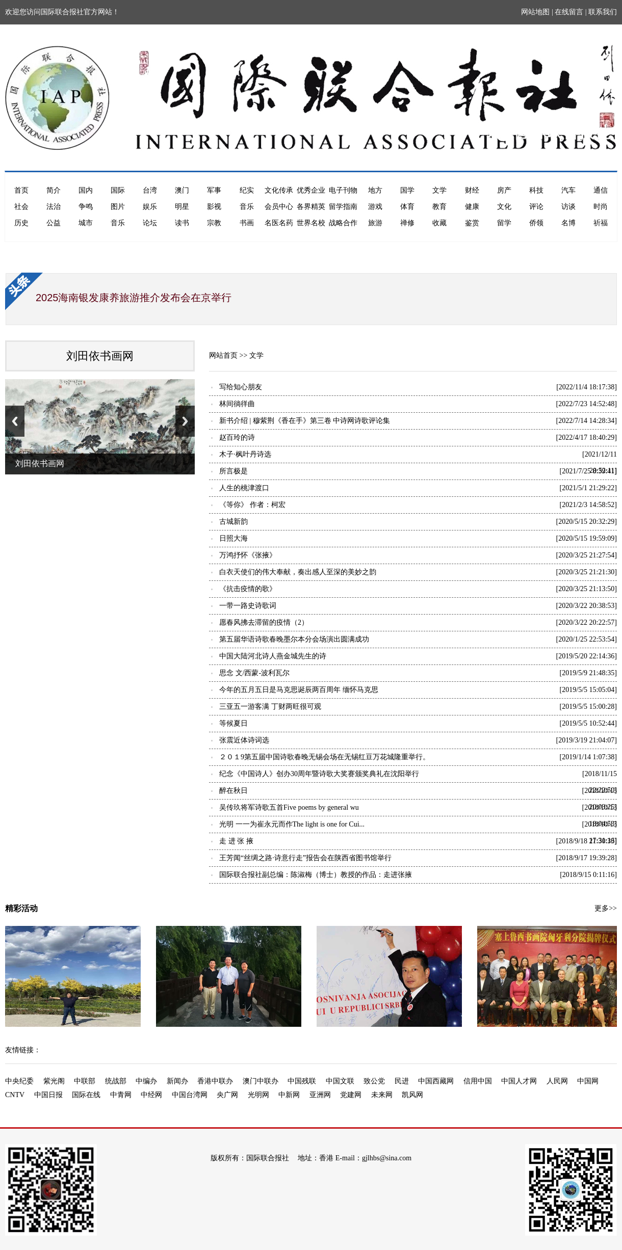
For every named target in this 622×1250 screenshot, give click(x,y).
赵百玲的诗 (237, 437)
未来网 (382, 1095)
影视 (214, 206)
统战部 (115, 1081)
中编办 (146, 1081)
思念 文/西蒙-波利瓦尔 (254, 673)
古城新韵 (233, 521)
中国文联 (340, 1081)
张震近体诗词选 (244, 740)
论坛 (150, 223)
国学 (407, 190)
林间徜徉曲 (237, 404)
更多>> (605, 908)
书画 (247, 223)
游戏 (375, 206)
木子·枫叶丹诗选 (245, 454)
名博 (568, 223)
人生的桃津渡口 (244, 488)
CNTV (14, 1095)
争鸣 (86, 206)
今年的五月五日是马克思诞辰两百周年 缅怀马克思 (298, 690)
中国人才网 (519, 1081)
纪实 (247, 190)
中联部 (84, 1081)
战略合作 (343, 223)
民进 (402, 1081)
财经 (472, 190)
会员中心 (279, 206)
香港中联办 (215, 1081)
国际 (118, 190)
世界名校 (311, 223)
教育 (439, 206)
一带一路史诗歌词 (247, 605)
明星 (182, 206)
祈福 (600, 223)
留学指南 (343, 206)
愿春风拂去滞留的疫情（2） (263, 622)
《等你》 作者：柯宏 (252, 505)
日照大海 (233, 538)
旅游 (375, 223)
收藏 (439, 223)
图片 (118, 206)
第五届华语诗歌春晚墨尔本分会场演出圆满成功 (294, 639)
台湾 (150, 190)
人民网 (557, 1081)
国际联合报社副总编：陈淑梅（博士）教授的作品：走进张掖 (315, 875)
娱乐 (150, 206)
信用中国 (477, 1081)
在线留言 (569, 12)
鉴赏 (472, 223)
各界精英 (311, 206)
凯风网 (412, 1095)
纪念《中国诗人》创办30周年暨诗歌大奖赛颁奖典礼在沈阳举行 (319, 774)
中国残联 (302, 1081)
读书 (182, 223)
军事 (214, 190)
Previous (14, 421)
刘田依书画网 (100, 356)
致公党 (374, 1081)
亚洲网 (320, 1095)
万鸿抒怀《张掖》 (247, 555)
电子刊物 (343, 190)
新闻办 (177, 1081)
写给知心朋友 (240, 387)
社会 (21, 206)
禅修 (407, 223)
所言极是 (233, 471)
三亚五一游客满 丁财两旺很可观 (270, 706)
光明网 (258, 1095)
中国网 (588, 1081)
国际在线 (86, 1095)
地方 (375, 190)
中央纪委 (19, 1081)
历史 (21, 223)
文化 (504, 206)
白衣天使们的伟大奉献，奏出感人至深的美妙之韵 (297, 572)
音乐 (247, 206)
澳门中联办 (260, 1081)
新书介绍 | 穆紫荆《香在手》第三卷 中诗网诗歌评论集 (304, 420)
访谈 (568, 206)
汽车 (568, 190)
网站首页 (223, 355)
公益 (53, 223)
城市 (86, 223)
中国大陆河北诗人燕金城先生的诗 (272, 656)
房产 (504, 190)
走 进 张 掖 (236, 841)
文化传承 (279, 190)
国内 (86, 190)
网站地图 (535, 12)
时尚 (600, 206)
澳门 (182, 190)
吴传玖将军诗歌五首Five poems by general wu (289, 807)
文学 (439, 190)
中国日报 (48, 1095)
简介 (53, 190)
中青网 (121, 1095)
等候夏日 (233, 723)
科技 (536, 190)
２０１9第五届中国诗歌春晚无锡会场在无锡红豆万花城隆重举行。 (324, 757)
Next (185, 421)
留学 (504, 223)
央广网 (227, 1095)
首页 (21, 190)
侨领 (536, 223)
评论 (536, 206)
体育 (407, 206)
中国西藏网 (436, 1081)
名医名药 (279, 223)
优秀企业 (311, 190)
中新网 (289, 1095)
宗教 (214, 223)
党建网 (350, 1095)
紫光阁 (54, 1081)
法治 (53, 206)
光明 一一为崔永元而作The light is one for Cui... (292, 824)
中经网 (151, 1095)
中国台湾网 (190, 1095)
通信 (600, 190)
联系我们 (602, 12)
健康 (472, 206)
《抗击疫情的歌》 (247, 589)
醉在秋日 (233, 790)
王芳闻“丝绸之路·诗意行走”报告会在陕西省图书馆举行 (305, 858)
